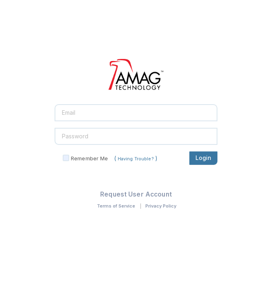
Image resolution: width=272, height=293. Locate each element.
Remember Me (89, 158)
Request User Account (136, 194)
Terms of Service (116, 206)
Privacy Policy (160, 206)
